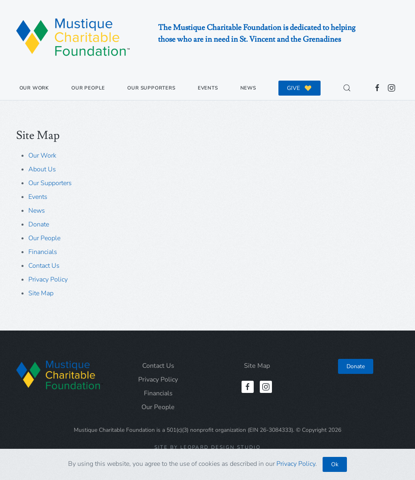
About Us (42, 169)
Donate (38, 224)
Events (208, 88)
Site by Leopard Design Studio (207, 447)
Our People (88, 88)
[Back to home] (73, 38)
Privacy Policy (48, 279)
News (248, 88)
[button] (347, 88)
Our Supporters (151, 88)
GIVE (299, 88)
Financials (42, 251)
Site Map (40, 293)
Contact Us (44, 265)
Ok (334, 464)
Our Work (34, 88)
